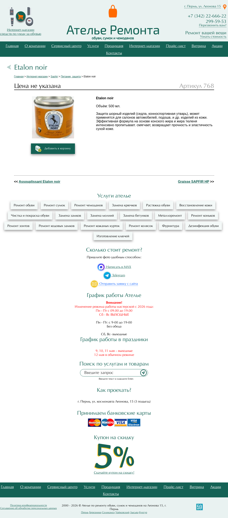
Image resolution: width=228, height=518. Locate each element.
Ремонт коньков (203, 215)
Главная (12, 46)
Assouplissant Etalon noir (39, 181)
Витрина (199, 46)
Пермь (85, 512)
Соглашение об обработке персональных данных (28, 508)
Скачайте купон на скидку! (114, 470)
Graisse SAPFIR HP (193, 181)
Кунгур (143, 512)
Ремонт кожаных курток (102, 226)
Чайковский (122, 512)
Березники (95, 512)
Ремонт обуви (24, 205)
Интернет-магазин (144, 46)
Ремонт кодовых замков (57, 226)
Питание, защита (71, 76)
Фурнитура (170, 226)
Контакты (114, 53)
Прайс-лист (176, 46)
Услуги (93, 46)
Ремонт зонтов (18, 226)
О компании (35, 46)
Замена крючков (124, 205)
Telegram (114, 275)
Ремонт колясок (141, 226)
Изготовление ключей (113, 236)
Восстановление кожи (195, 205)
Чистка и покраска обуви (30, 215)
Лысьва (134, 512)
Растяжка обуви (158, 205)
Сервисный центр (66, 46)
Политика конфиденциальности (28, 505)
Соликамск (108, 512)
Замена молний (102, 215)
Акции (217, 46)
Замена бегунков (136, 215)
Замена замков (70, 215)
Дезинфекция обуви (203, 226)
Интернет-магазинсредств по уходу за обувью (20, 32)
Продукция (114, 46)
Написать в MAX (114, 267)
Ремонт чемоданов (88, 205)
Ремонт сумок (54, 205)
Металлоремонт (170, 215)
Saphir (54, 76)
